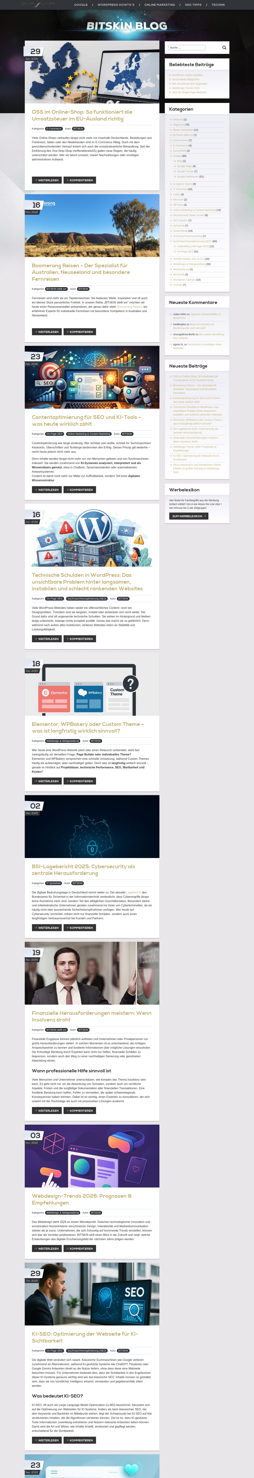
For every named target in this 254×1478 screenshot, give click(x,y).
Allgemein (178, 124)
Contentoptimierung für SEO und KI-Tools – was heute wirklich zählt (86, 421)
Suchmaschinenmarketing (187, 236)
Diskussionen (180, 140)
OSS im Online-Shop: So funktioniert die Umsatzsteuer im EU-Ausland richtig (82, 115)
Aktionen (178, 119)
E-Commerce (53, 128)
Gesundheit (179, 150)
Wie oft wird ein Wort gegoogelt (189, 83)
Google (177, 156)
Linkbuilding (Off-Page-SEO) (193, 246)
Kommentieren (81, 180)
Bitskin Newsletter (183, 129)
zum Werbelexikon (187, 516)
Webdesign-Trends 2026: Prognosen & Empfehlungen (82, 1199)
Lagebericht (133, 892)
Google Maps (184, 166)
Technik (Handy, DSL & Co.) (188, 258)
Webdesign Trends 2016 (186, 88)
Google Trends (185, 171)
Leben (176, 194)
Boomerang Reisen (129, 306)
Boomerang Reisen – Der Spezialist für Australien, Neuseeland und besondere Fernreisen (81, 272)
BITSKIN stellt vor (56, 288)
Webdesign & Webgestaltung (62, 740)
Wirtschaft (178, 274)
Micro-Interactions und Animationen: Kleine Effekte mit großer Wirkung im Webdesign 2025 (197, 468)
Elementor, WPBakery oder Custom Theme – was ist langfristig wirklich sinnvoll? (88, 728)
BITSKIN (78, 128)
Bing (179, 161)
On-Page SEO (54, 433)
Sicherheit (178, 225)
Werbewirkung (181, 269)
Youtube (177, 284)
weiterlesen (50, 181)
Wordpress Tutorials (184, 279)
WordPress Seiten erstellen (187, 75)
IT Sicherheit (53, 883)
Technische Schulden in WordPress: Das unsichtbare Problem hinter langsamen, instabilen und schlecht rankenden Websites (87, 582)
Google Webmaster (188, 176)
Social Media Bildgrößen (186, 79)
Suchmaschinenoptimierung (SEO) (86, 598)
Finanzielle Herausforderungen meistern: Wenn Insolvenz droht (92, 1016)
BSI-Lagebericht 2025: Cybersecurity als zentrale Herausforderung (83, 870)
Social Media (180, 230)
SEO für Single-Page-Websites (189, 92)
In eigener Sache (182, 184)
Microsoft (178, 199)
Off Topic (178, 204)
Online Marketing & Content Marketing (88, 433)
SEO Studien (180, 220)
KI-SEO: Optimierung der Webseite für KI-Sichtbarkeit (85, 1337)
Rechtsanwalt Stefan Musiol (188, 215)
